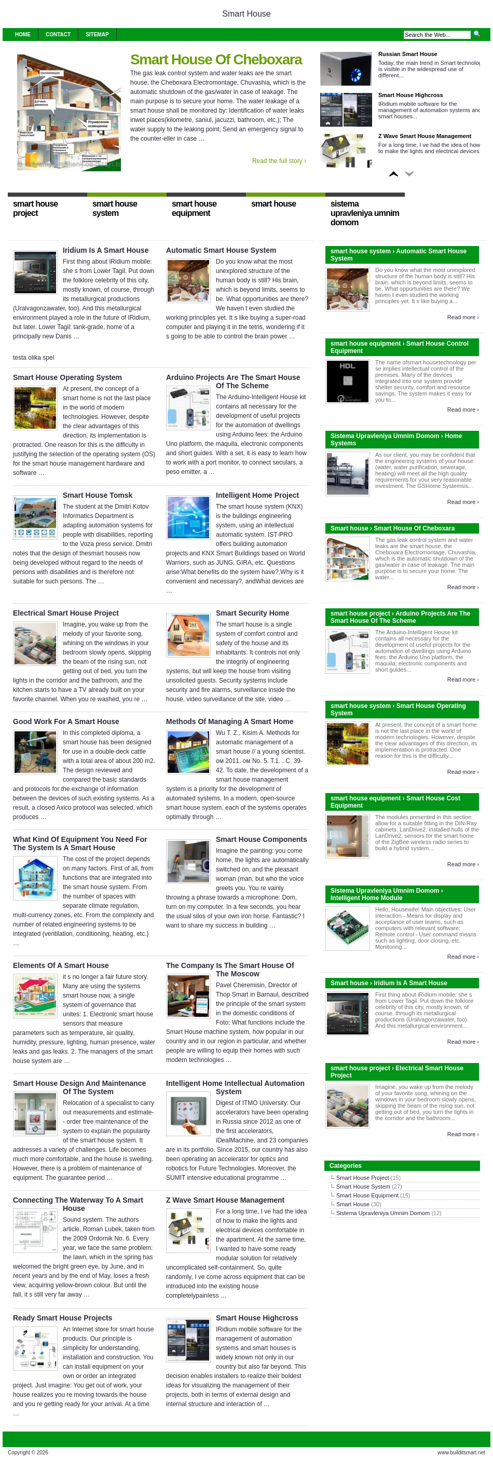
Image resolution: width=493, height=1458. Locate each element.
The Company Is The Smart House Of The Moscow (230, 969)
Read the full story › (279, 161)
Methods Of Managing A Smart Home (230, 721)
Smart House (246, 13)
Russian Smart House (407, 54)
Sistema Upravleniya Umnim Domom (383, 1213)
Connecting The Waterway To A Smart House (78, 1204)
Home (23, 34)
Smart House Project (362, 1178)
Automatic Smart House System (221, 250)
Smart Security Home (253, 613)
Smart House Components (261, 839)
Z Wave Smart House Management (424, 136)
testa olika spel (33, 357)
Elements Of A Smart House (61, 965)
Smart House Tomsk (97, 495)
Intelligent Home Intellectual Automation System (235, 1087)
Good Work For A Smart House (66, 721)
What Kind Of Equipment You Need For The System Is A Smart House (80, 843)
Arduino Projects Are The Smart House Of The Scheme (233, 381)
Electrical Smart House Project (66, 613)
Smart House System (363, 1186)
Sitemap (97, 34)
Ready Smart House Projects (62, 1318)
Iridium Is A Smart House (105, 250)
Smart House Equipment (367, 1195)
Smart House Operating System (67, 377)
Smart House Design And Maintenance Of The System (79, 1087)
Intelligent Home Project (257, 495)
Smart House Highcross (410, 95)
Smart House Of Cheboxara (216, 59)
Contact (58, 34)
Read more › (463, 317)
